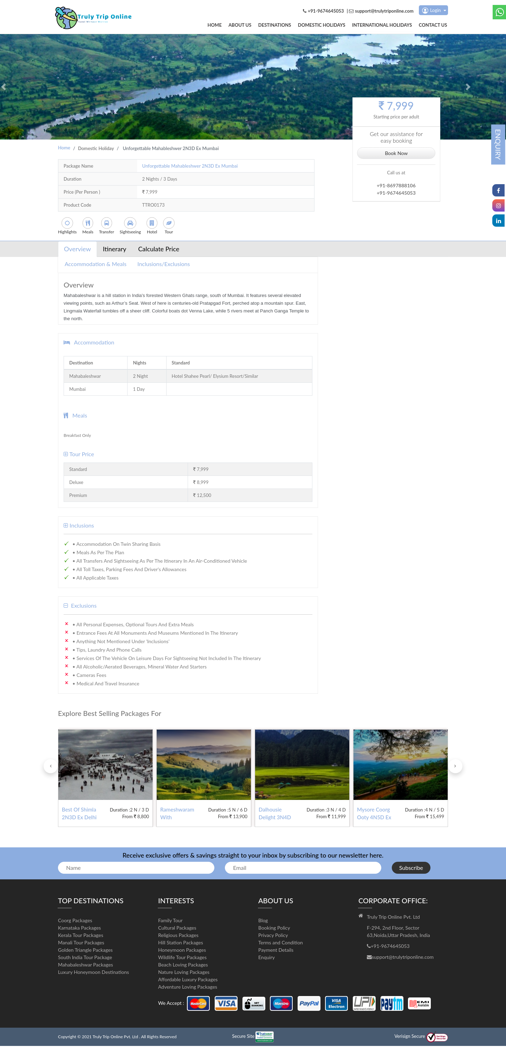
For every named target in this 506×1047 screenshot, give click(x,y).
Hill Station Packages (180, 943)
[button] (3, 88)
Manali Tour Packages (81, 943)
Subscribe (411, 868)
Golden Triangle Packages (85, 951)
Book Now (396, 153)
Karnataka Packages (79, 929)
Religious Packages (178, 936)
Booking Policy (274, 929)
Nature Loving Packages (183, 973)
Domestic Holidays (326, 25)
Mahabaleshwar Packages (85, 966)
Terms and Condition (280, 943)
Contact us (434, 25)
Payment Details (275, 951)
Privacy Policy (273, 936)
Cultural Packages (177, 929)
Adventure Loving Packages (187, 988)
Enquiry (266, 958)
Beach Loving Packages (183, 966)
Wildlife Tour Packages (182, 958)
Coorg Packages (75, 921)
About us (248, 25)
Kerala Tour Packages (80, 936)
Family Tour (170, 921)
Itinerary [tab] (114, 250)
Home (225, 25)
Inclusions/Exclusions (163, 264)
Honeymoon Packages (182, 951)
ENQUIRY (498, 144)
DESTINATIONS (281, 25)
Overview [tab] (77, 250)
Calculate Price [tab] (158, 250)
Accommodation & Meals (95, 264)
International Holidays (385, 25)
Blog (263, 921)
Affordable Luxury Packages (188, 980)
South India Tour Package (85, 958)
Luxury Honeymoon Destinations (93, 973)
